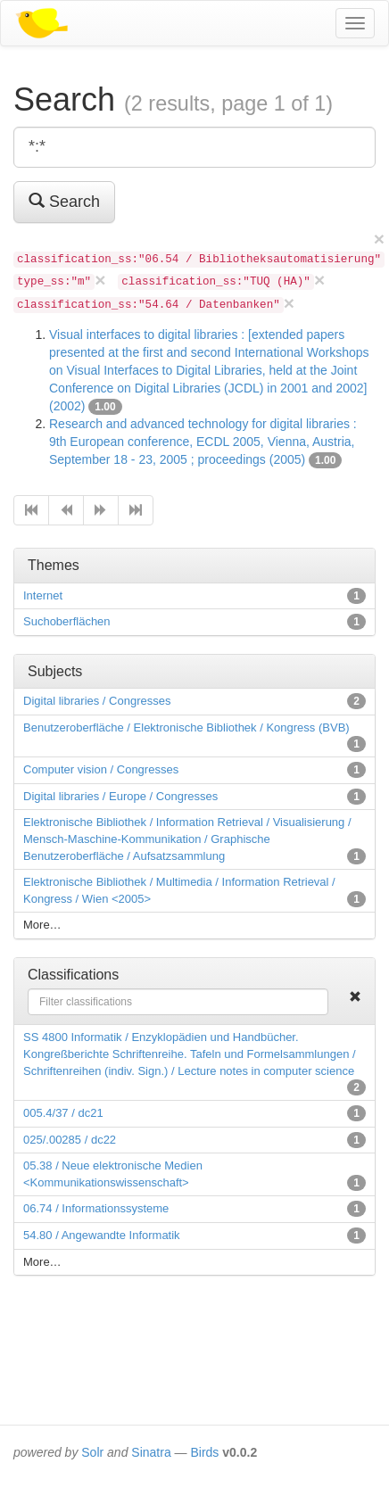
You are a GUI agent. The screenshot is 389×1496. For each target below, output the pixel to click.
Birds (204, 1452)
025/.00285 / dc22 (69, 1139)
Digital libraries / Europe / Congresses (120, 796)
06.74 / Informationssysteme (96, 1208)
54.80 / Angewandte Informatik (101, 1235)
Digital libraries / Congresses (96, 700)
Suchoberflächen (67, 621)
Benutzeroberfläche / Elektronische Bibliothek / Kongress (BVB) (186, 727)
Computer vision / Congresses (100, 769)
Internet (42, 595)
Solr (92, 1452)
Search (64, 201)
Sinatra (150, 1452)
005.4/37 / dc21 (63, 1113)
